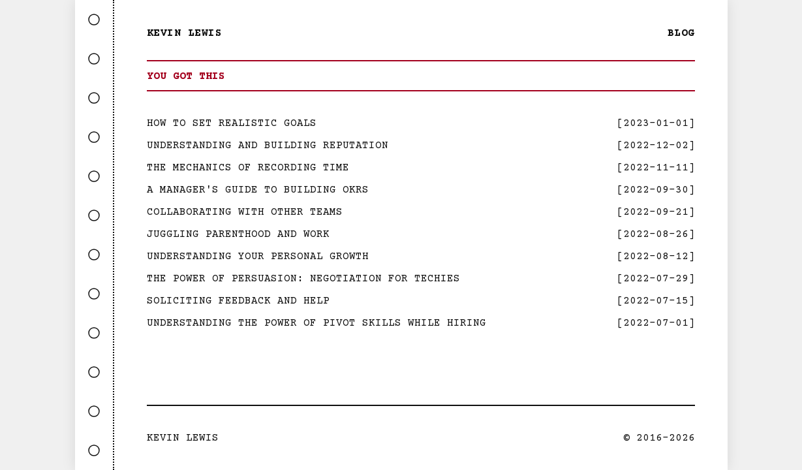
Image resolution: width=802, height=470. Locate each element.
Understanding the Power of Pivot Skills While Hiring (316, 323)
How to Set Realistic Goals (231, 123)
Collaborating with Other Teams (245, 212)
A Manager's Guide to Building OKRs (258, 190)
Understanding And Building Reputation (267, 145)
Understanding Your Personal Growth (258, 256)
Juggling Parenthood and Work (238, 234)
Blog (681, 33)
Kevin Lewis (185, 33)
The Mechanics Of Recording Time (248, 168)
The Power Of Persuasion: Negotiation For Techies (303, 279)
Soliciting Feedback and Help (238, 301)
